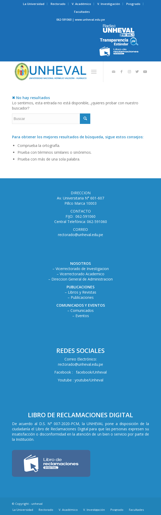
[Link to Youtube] (145, 72)
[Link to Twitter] (137, 72)
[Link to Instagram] (129, 72)
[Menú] (94, 71)
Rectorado (58, 4)
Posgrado (133, 4)
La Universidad (33, 4)
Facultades (82, 12)
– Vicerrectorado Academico (80, 273)
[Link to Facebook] (122, 72)
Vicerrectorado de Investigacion (82, 268)
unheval (37, 504)
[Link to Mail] (114, 72)
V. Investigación (108, 4)
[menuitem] (33, 4)
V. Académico (81, 4)
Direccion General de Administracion (82, 279)
